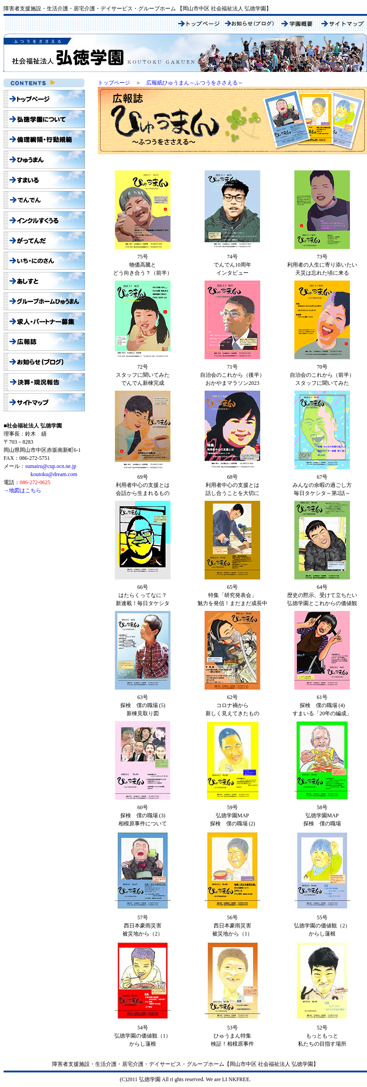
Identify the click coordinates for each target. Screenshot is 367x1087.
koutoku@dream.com (54, 474)
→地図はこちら (22, 490)
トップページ (114, 83)
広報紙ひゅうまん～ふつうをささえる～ (194, 83)
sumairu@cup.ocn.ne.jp (50, 466)
